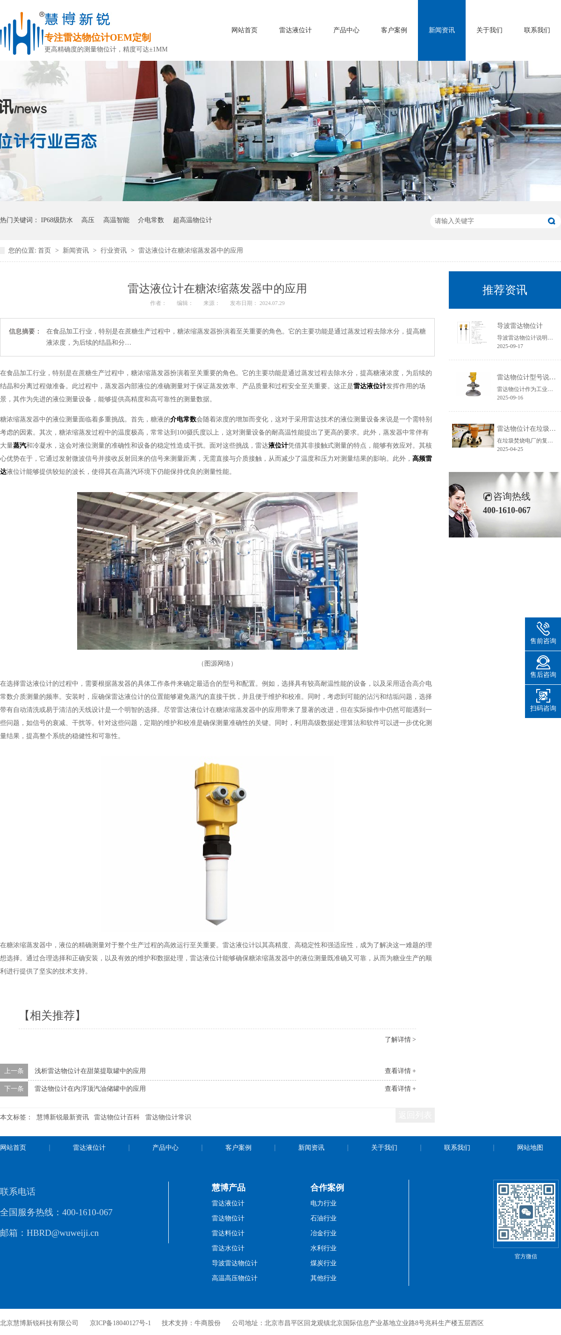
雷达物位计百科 (117, 1117)
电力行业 (323, 1203)
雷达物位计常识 (168, 1117)
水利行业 (323, 1248)
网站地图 (530, 1147)
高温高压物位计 (235, 1278)
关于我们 (489, 30)
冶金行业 (323, 1233)
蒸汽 (19, 445)
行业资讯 (115, 250)
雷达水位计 (228, 1248)
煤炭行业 (323, 1263)
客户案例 (394, 30)
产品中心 (346, 30)
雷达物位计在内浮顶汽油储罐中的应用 (90, 1088)
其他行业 (323, 1278)
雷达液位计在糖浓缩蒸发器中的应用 (190, 250)
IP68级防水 (57, 220)
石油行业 (323, 1218)
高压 (87, 220)
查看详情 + (400, 1070)
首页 (45, 250)
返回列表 (415, 1115)
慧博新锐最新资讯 (62, 1117)
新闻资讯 (442, 30)
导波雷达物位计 (520, 325)
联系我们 (537, 30)
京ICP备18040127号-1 (120, 1323)
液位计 (278, 445)
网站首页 (244, 30)
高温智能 (116, 220)
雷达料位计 (228, 1233)
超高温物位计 (192, 220)
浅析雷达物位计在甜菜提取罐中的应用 (90, 1070)
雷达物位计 (228, 1218)
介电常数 (151, 220)
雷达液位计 (295, 30)
